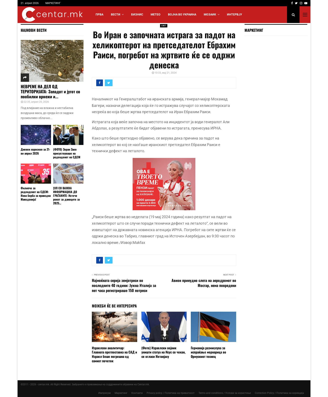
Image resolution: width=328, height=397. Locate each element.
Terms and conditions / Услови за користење (225, 393)
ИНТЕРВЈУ (234, 14)
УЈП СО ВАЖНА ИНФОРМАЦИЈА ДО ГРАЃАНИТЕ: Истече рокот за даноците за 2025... (66, 195)
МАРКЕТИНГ (53, 3)
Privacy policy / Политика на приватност (171, 393)
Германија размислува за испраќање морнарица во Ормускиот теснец (208, 352)
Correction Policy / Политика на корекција (279, 393)
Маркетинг (121, 393)
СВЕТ (163, 25)
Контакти (137, 393)
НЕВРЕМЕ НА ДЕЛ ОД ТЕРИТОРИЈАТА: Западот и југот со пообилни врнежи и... (50, 91)
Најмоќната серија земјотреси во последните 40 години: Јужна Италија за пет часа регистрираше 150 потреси (124, 285)
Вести (115, 14)
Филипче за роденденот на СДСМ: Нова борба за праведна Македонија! (36, 193)
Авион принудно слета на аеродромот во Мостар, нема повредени (204, 283)
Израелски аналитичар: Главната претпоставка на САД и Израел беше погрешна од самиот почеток (114, 354)
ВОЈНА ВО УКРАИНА (182, 14)
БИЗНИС (137, 14)
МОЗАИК (210, 14)
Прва (99, 14)
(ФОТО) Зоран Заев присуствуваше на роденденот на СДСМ (66, 153)
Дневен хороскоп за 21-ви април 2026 (35, 151)
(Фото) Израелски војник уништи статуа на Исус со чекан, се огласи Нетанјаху (163, 352)
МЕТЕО (155, 14)
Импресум (104, 393)
